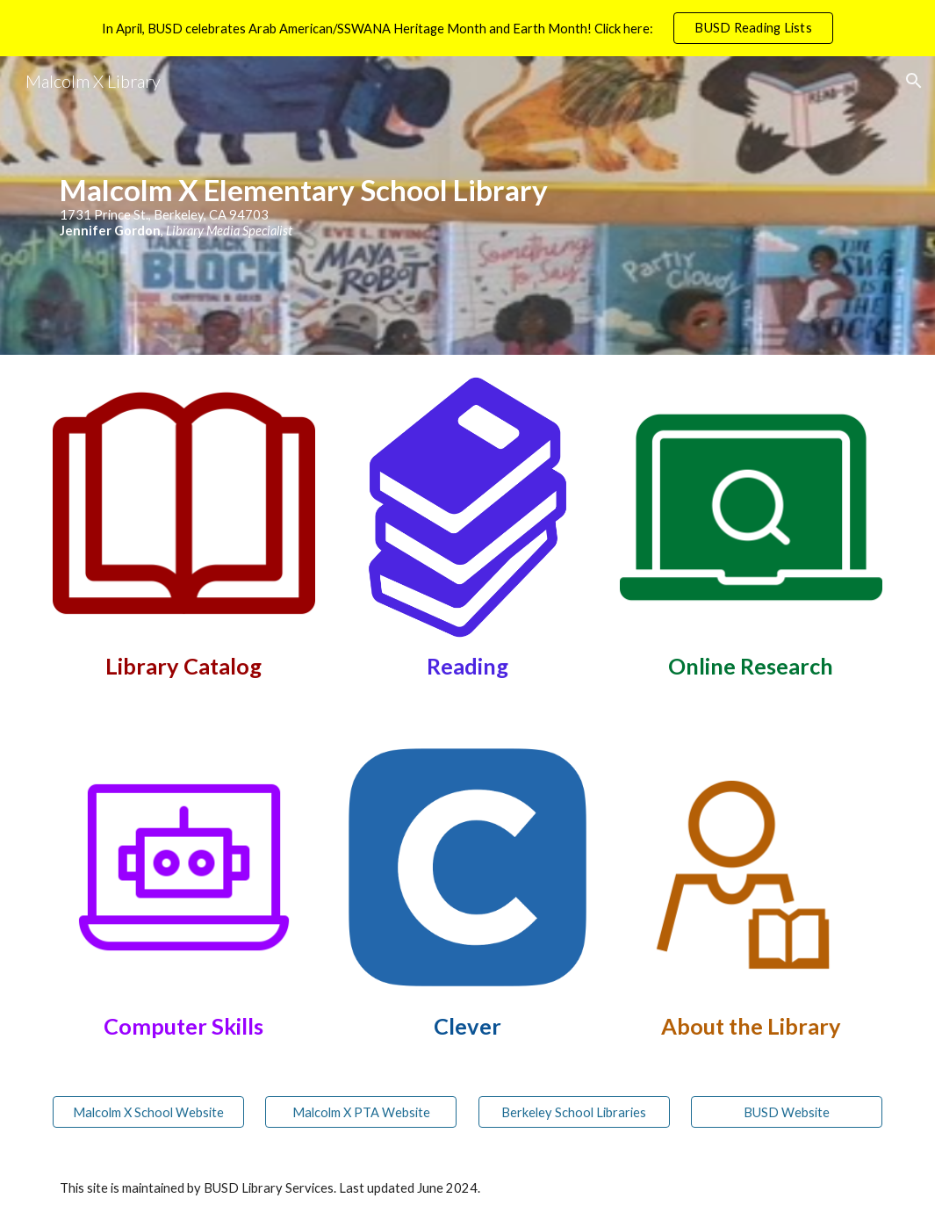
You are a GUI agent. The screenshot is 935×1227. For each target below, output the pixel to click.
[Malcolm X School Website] (148, 1112)
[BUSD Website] (786, 1112)
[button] (914, 81)
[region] (467, 28)
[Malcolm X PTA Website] (361, 1112)
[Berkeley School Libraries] (574, 1112)
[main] (467, 205)
